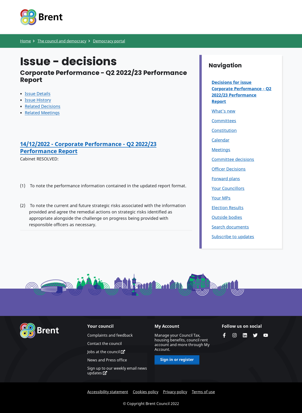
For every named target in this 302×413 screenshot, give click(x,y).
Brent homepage (39, 330)
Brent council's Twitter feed (255, 335)
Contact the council (104, 343)
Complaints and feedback (110, 335)
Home (25, 41)
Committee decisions (233, 159)
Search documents (230, 227)
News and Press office (107, 360)
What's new (223, 111)
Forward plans (226, 178)
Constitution (224, 130)
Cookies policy (145, 391)
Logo (41, 17)
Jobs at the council (106, 351)
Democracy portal (109, 41)
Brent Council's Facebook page (224, 335)
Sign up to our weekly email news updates (117, 370)
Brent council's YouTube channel (265, 335)
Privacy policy (175, 391)
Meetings (221, 149)
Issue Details (37, 93)
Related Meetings (42, 112)
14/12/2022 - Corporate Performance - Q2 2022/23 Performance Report (88, 147)
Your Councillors (228, 188)
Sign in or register (177, 359)
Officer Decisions (229, 169)
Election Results (227, 207)
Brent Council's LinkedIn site (245, 335)
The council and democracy (62, 41)
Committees (224, 120)
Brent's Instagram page (234, 335)
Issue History (38, 100)
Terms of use (203, 391)
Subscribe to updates (233, 236)
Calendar (220, 140)
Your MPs (221, 198)
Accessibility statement (107, 391)
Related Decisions (42, 106)
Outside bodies (227, 217)
